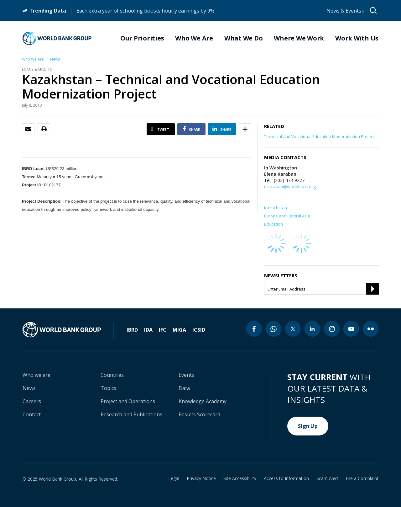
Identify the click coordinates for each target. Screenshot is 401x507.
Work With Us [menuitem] (356, 38)
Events (186, 374)
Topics (108, 388)
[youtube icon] (351, 329)
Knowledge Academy (203, 401)
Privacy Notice (201, 478)
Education (273, 224)
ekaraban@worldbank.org (290, 186)
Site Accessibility (239, 478)
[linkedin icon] (312, 329)
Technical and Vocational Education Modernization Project (319, 136)
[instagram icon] (332, 329)
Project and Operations (128, 401)
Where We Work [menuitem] (299, 38)
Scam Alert (327, 478)
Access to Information (286, 478)
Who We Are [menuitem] (194, 38)
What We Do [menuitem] (243, 38)
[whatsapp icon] (273, 329)
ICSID (198, 330)
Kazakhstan (275, 208)
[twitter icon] (293, 329)
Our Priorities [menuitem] (142, 38)
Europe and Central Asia (287, 216)
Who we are (36, 374)
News (55, 59)
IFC (162, 330)
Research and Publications (131, 414)
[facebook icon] (254, 329)
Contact (32, 414)
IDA (148, 330)
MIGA (179, 330)
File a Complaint (362, 478)
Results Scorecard (199, 414)
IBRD (132, 330)
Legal (173, 478)
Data (184, 388)
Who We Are (33, 59)
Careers (32, 401)
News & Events (345, 10)
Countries (112, 374)
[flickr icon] (370, 329)
